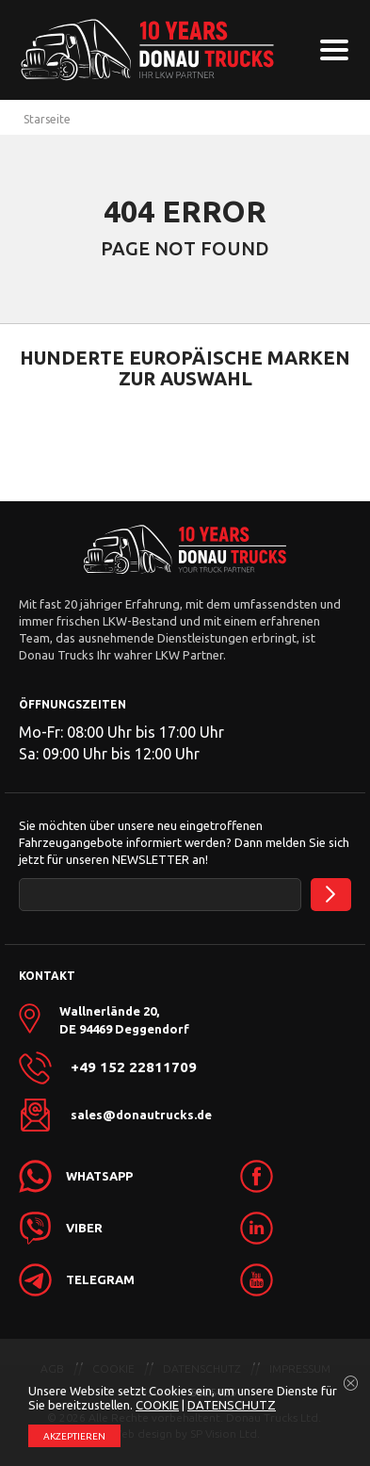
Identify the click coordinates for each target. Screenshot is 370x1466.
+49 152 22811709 (134, 1067)
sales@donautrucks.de (141, 1114)
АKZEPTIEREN (74, 1436)
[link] (293, 1176)
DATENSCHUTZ (231, 1404)
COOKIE (157, 1404)
